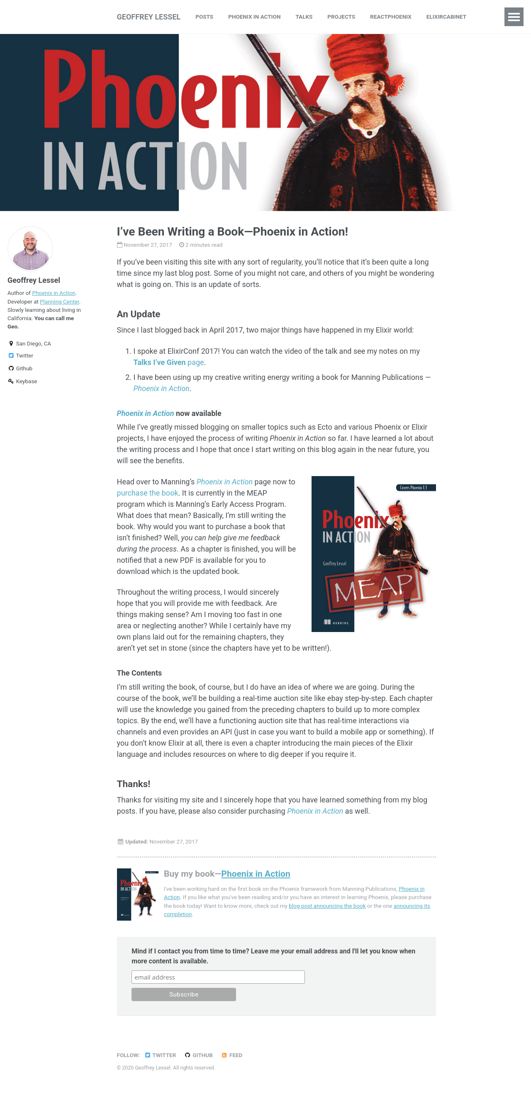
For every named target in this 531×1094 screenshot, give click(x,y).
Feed (231, 1055)
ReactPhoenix (391, 16)
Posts (204, 16)
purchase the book (147, 493)
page (169, 362)
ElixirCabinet (446, 16)
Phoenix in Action (254, 16)
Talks (303, 16)
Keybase (22, 381)
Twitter (20, 355)
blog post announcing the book (327, 905)
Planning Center (59, 301)
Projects (341, 16)
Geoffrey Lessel (149, 16)
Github (19, 368)
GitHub (198, 1055)
